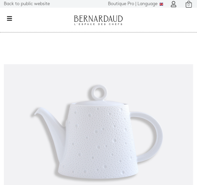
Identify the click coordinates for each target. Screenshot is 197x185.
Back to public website (27, 4)
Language (135, 4)
